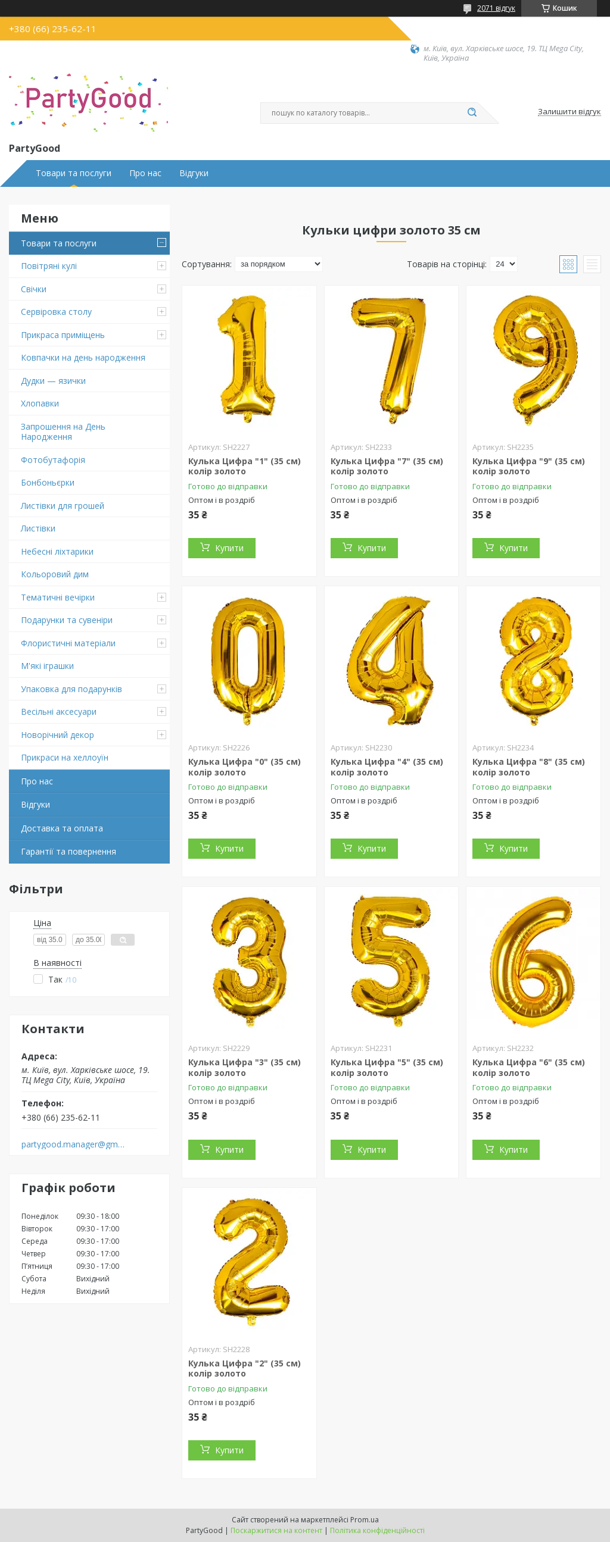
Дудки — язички (53, 380)
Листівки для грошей (62, 505)
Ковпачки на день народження (83, 357)
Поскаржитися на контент (276, 1530)
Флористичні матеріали (68, 643)
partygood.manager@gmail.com (73, 1144)
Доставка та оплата (62, 828)
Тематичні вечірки (58, 597)
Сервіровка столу (56, 311)
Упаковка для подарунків (71, 689)
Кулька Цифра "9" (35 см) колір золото (528, 466)
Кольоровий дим (55, 574)
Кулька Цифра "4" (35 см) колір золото (387, 767)
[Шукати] (472, 113)
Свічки (33, 289)
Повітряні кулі (49, 265)
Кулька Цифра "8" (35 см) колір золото (528, 767)
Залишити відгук (569, 112)
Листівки (38, 528)
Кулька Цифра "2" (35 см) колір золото (244, 1369)
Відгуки (193, 173)
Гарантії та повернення (68, 851)
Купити (229, 547)
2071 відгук (496, 8)
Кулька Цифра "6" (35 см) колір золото (528, 1067)
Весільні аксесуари (59, 711)
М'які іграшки (47, 665)
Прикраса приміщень (63, 334)
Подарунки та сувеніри (67, 619)
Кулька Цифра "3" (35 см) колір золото (244, 1067)
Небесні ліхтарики (57, 551)
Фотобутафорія (53, 459)
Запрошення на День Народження (63, 432)
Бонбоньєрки (47, 482)
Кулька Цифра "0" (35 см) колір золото (244, 767)
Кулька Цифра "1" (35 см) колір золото (244, 466)
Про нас (145, 173)
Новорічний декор (57, 734)
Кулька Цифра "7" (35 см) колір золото (387, 466)
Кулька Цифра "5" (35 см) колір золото (387, 1067)
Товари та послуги (73, 173)
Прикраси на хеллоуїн (64, 757)
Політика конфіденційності (377, 1530)
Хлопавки (40, 403)
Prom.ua (364, 1520)
